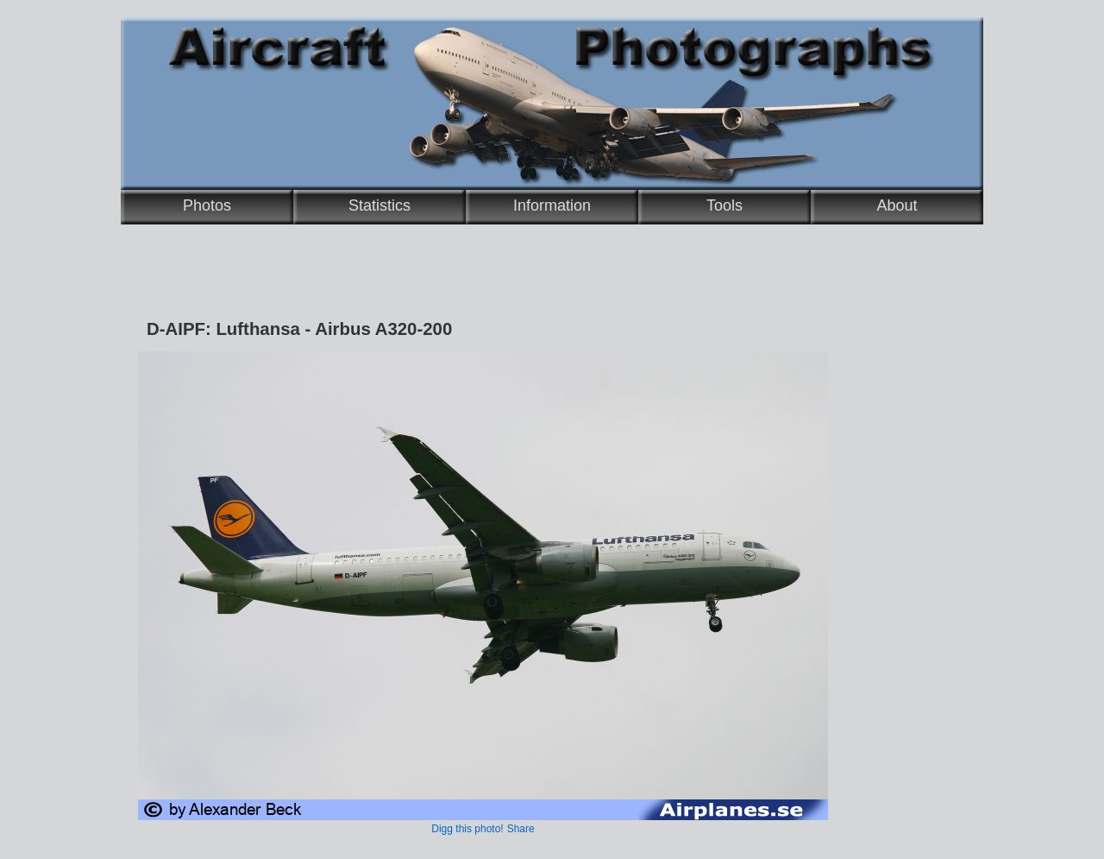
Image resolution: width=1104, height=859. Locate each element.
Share (521, 829)
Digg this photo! (467, 829)
